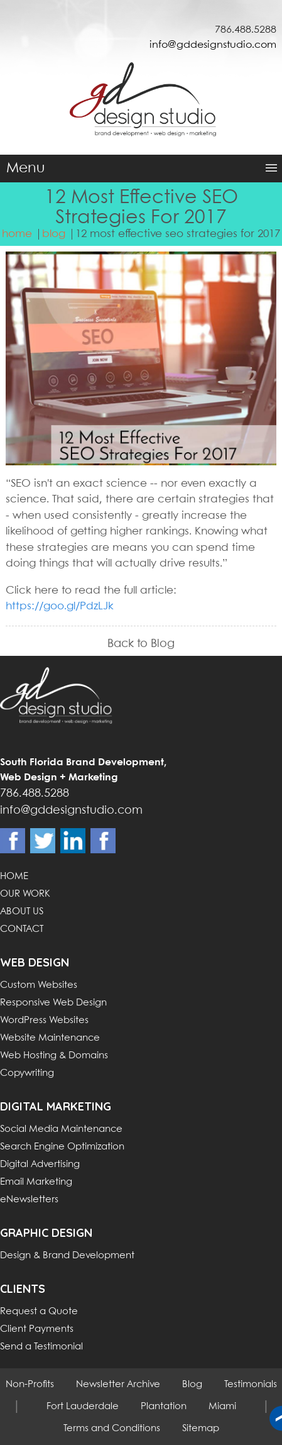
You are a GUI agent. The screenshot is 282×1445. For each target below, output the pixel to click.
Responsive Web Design (53, 1003)
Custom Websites (38, 985)
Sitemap (200, 1428)
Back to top (275, 1418)
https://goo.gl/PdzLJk (60, 606)
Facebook (12, 840)
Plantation (164, 1406)
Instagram (103, 840)
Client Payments (36, 1329)
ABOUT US (21, 911)
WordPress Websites (44, 1020)
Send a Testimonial (41, 1347)
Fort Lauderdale (82, 1406)
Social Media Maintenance (61, 1129)
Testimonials (250, 1384)
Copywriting (27, 1073)
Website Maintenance (50, 1038)
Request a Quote (39, 1311)
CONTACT (21, 929)
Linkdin (72, 840)
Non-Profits (30, 1384)
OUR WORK (25, 894)
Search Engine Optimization (62, 1147)
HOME (14, 876)
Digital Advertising (40, 1164)
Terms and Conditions (111, 1428)
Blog (192, 1384)
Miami (222, 1406)
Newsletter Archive (118, 1384)
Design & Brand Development (67, 1255)
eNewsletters (29, 1199)
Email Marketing (36, 1182)
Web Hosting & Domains (54, 1055)
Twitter (42, 840)
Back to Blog (141, 644)
